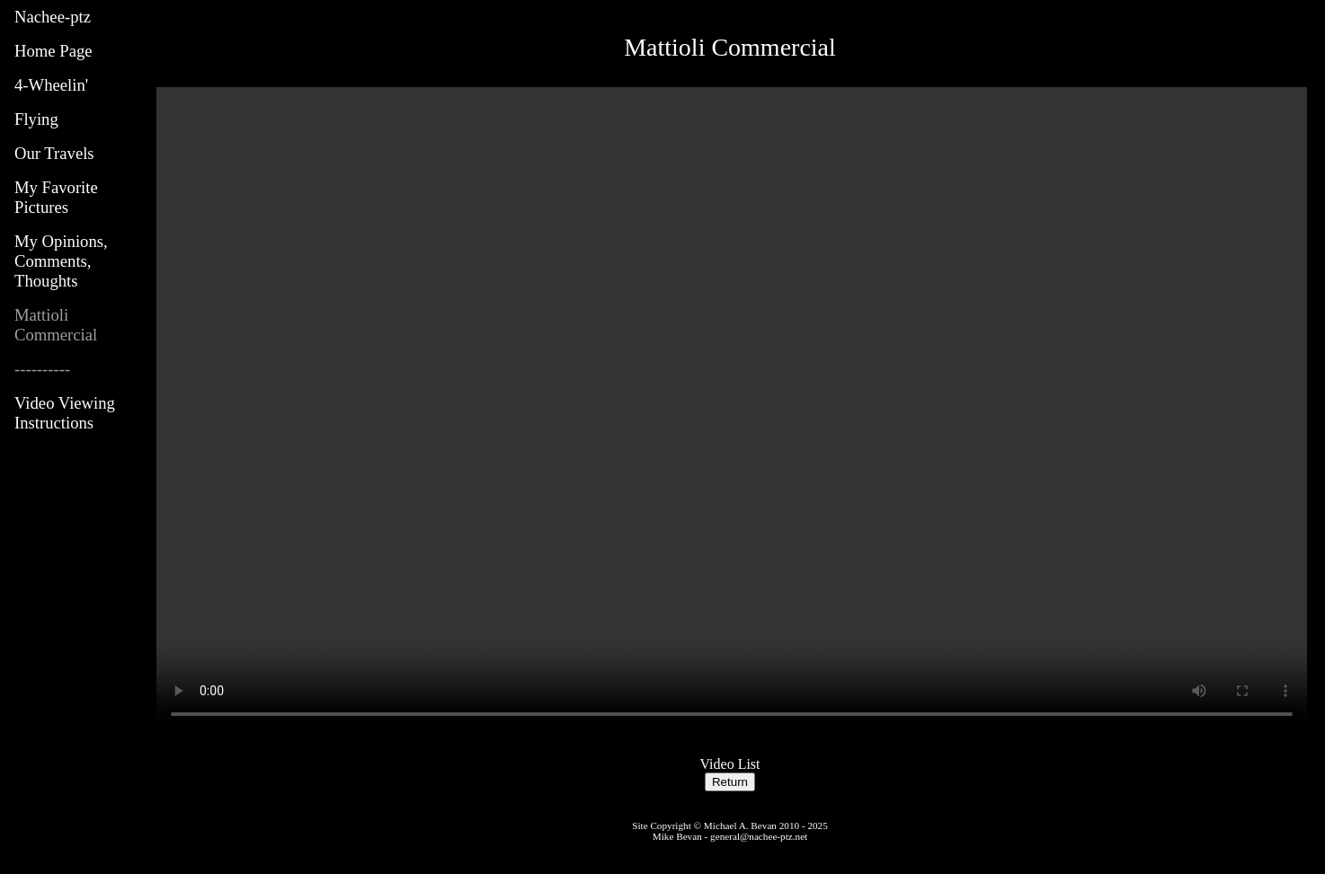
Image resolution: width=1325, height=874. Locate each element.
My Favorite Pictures (56, 197)
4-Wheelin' (51, 84)
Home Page (53, 50)
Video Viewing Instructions (64, 412)
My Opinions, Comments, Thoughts (61, 261)
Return (730, 782)
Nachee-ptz (52, 16)
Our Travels (54, 153)
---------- (42, 368)
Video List (729, 764)
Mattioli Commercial (55, 324)
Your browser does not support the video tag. (731, 410)
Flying (36, 119)
